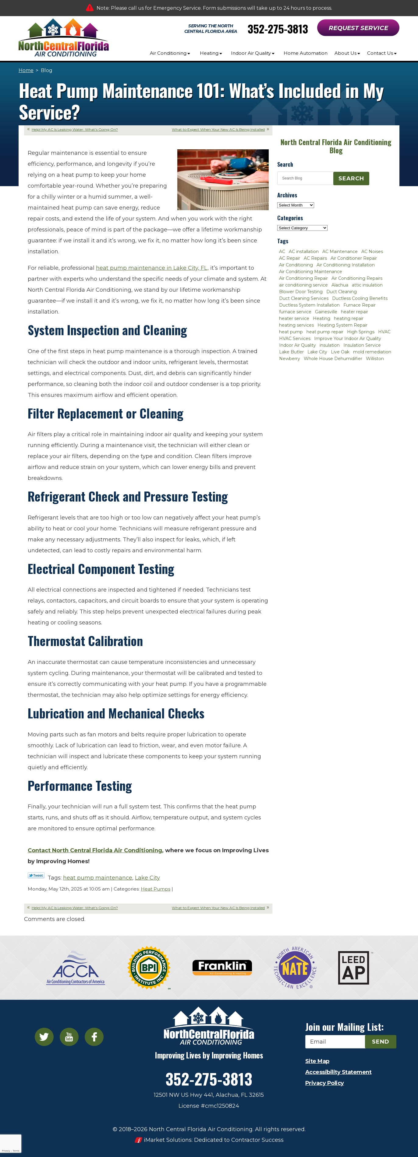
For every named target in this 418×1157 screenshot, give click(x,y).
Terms (16, 1150)
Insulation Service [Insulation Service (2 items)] (362, 345)
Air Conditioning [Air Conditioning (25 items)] (296, 265)
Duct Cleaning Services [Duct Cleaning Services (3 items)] (303, 298)
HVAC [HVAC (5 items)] (384, 332)
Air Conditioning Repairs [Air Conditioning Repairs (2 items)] (356, 278)
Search (351, 178)
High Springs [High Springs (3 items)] (360, 332)
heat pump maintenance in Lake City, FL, (152, 268)
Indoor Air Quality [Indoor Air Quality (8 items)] (297, 345)
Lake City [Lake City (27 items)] (317, 352)
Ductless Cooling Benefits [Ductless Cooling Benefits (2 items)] (360, 298)
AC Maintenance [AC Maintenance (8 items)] (340, 251)
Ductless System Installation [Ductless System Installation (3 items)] (309, 305)
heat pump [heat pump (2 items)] (291, 332)
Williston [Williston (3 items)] (375, 358)
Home (26, 70)
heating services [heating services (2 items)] (296, 325)
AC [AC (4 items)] (282, 251)
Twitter (44, 1037)
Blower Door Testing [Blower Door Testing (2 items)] (301, 291)
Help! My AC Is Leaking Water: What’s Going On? (75, 129)
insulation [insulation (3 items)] (330, 345)
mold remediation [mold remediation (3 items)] (372, 352)
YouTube (69, 1037)
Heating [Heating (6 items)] (321, 318)
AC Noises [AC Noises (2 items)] (372, 251)
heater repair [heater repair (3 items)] (354, 311)
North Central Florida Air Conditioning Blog (336, 146)
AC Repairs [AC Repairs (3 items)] (315, 258)
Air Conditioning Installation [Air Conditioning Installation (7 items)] (346, 265)
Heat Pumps (155, 889)
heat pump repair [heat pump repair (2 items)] (324, 332)
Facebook (94, 1037)
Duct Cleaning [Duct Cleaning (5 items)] (341, 291)
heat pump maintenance (97, 877)
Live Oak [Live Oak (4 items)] (340, 352)
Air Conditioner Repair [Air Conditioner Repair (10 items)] (354, 258)
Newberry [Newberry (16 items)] (289, 358)
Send (380, 1041)
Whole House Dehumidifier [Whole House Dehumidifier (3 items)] (333, 358)
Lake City (147, 877)
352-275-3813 (278, 28)
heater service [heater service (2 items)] (294, 318)
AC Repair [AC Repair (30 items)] (289, 258)
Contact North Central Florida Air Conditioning (95, 850)
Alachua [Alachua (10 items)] (339, 285)
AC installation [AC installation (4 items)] (304, 251)
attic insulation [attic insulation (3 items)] (367, 285)
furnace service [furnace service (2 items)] (295, 311)
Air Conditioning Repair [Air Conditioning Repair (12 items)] (303, 278)
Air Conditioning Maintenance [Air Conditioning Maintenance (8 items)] (310, 271)
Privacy (6, 1150)
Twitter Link (36, 875)
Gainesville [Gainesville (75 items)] (326, 311)
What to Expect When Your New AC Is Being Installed (218, 129)
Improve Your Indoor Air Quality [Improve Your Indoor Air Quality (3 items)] (347, 338)
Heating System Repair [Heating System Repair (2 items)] (342, 325)
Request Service (358, 28)
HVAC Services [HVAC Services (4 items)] (294, 338)
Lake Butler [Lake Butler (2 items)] (291, 352)
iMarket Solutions (168, 1140)
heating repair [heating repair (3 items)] (348, 318)
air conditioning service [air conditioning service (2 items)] (303, 285)
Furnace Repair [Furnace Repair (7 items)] (359, 305)
